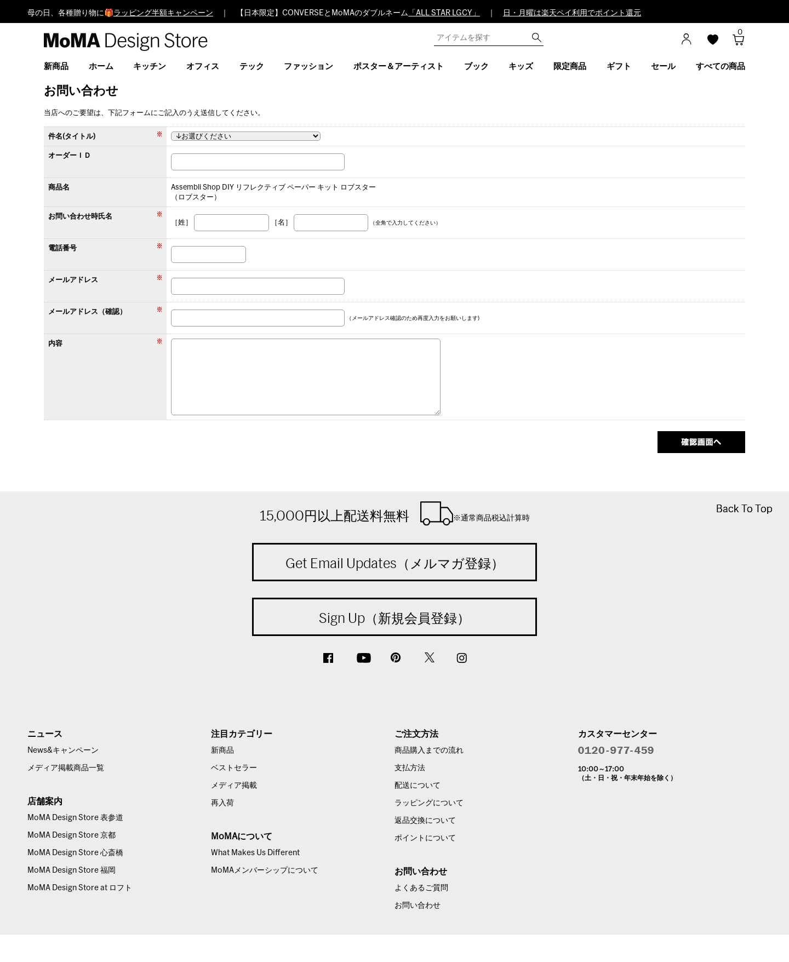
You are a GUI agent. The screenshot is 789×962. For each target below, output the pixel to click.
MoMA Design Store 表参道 (75, 818)
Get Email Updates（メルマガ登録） (394, 563)
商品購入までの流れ (429, 750)
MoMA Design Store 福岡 (71, 870)
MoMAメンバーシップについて (264, 870)
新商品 (222, 750)
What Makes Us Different (255, 853)
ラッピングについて (429, 803)
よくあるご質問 (421, 888)
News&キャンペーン (63, 750)
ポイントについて (425, 838)
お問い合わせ (418, 905)
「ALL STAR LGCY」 (444, 13)
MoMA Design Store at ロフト (79, 888)
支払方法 (410, 768)
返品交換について (425, 820)
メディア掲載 (234, 785)
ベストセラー (234, 768)
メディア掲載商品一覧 (65, 768)
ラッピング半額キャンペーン (163, 13)
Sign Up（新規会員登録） (394, 618)
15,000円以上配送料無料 (395, 513)
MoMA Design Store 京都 (71, 835)
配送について (418, 785)
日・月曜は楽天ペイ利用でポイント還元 (572, 13)
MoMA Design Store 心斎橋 (75, 853)
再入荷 (222, 803)
